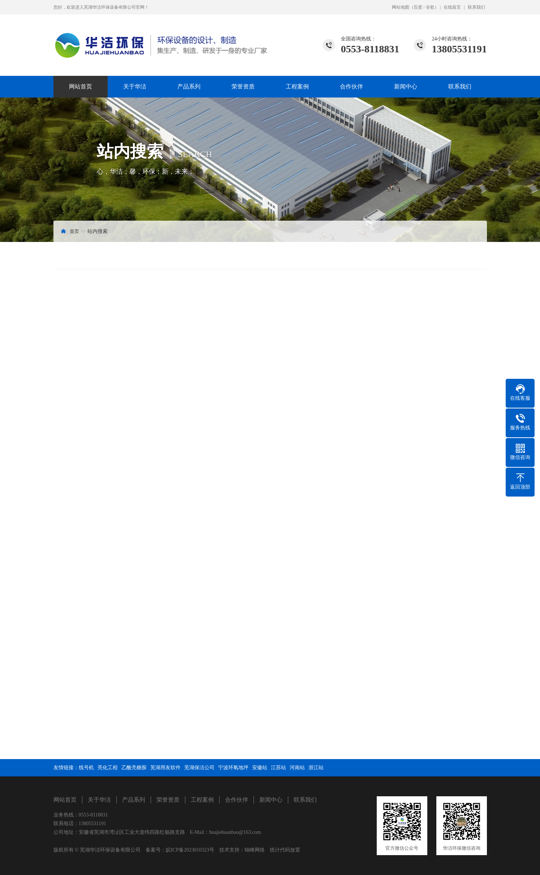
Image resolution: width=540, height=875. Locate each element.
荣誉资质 (243, 86)
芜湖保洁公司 (199, 767)
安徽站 (259, 767)
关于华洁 (134, 86)
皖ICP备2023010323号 (190, 850)
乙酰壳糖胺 (134, 767)
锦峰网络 (255, 850)
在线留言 (452, 7)
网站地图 (400, 7)
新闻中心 (405, 86)
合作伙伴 (351, 86)
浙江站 (316, 767)
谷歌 (430, 7)
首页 (74, 231)
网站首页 (80, 86)
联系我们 (476, 7)
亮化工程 (108, 767)
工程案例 (297, 86)
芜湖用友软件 (165, 767)
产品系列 (188, 86)
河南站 (297, 767)
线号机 (86, 767)
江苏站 (278, 767)
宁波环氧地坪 (233, 767)
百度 (418, 7)
